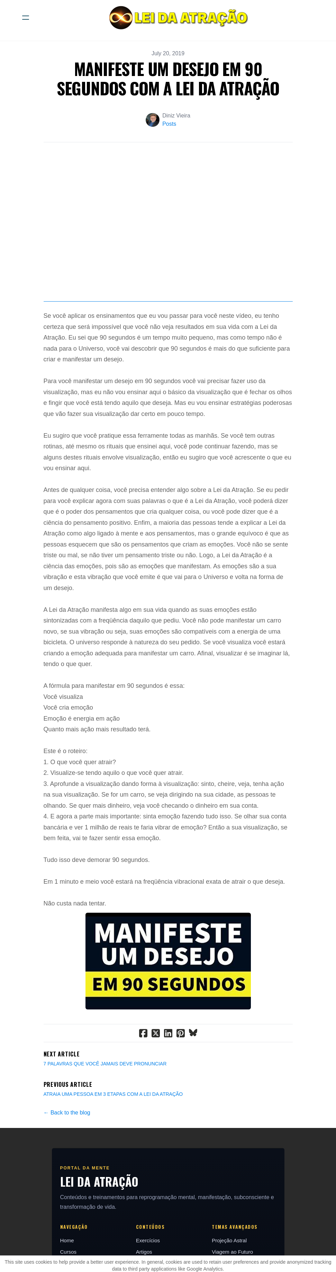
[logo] (177, 18)
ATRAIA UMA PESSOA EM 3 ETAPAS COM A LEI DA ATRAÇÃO (113, 1094)
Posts (169, 124)
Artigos (144, 1252)
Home (67, 1240)
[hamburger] (26, 17)
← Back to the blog (67, 1113)
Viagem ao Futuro (232, 1252)
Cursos (68, 1252)
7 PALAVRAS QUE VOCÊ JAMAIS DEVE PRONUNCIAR (105, 1063)
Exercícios (148, 1240)
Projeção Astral (229, 1240)
